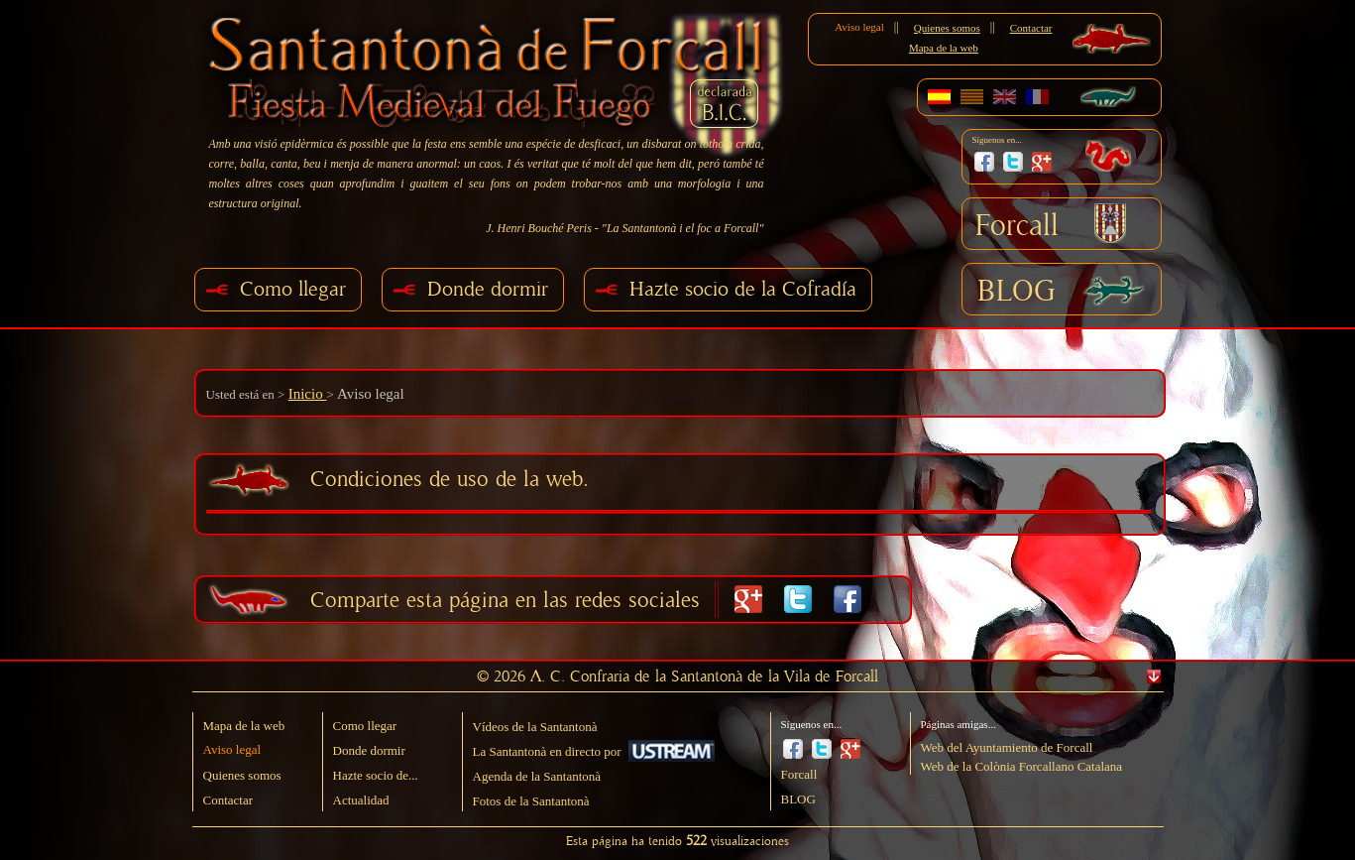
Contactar (1031, 28)
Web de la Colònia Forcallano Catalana (1022, 766)
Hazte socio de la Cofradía (742, 289)
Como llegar (293, 289)
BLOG (1016, 292)
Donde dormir (487, 289)
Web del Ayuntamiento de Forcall (1007, 747)
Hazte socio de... (375, 775)
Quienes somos (947, 28)
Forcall (1017, 226)
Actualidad (361, 800)
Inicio (307, 394)
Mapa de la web (943, 48)
